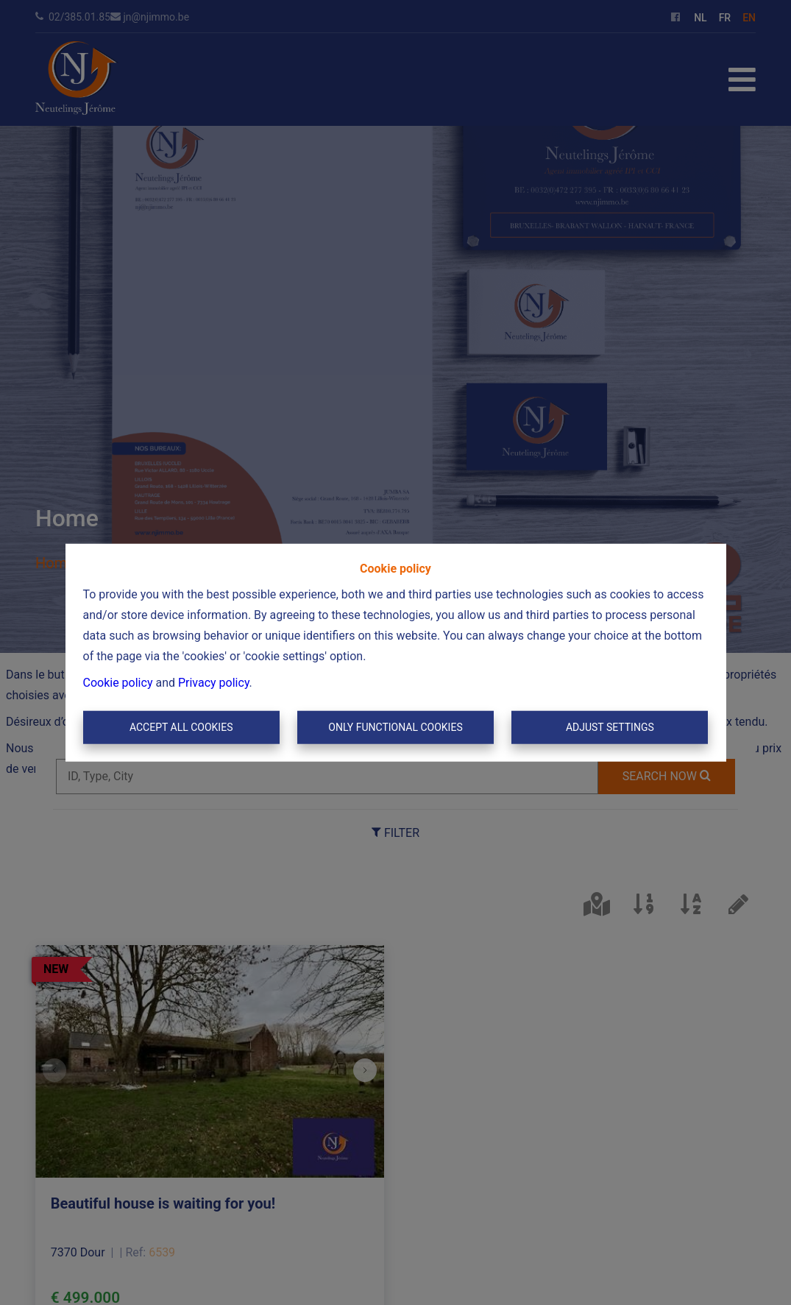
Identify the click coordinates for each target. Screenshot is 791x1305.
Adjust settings (610, 727)
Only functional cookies (395, 727)
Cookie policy (118, 682)
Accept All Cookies (181, 727)
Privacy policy (213, 682)
